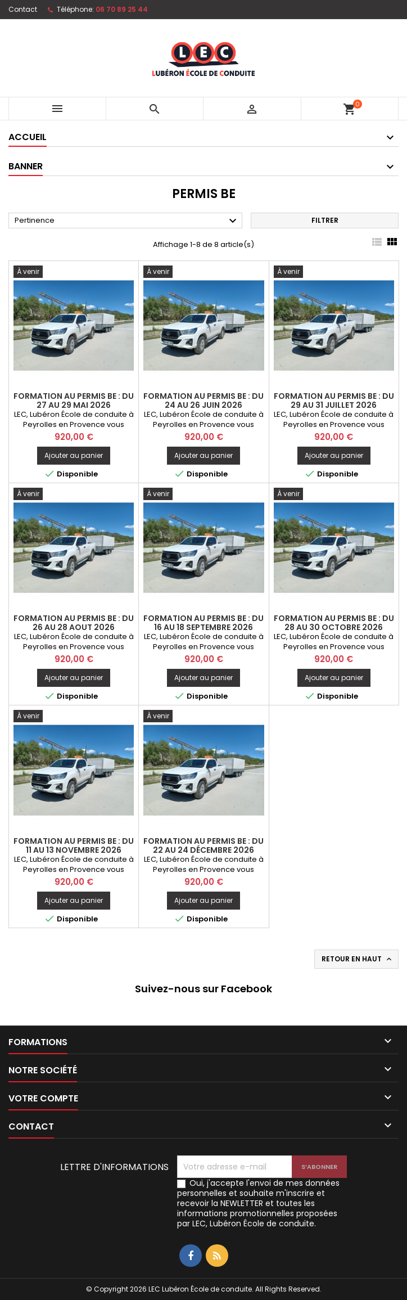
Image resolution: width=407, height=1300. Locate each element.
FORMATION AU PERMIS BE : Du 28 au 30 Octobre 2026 (334, 623)
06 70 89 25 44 (122, 9)
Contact (22, 9)
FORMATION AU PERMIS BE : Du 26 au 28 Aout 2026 (73, 623)
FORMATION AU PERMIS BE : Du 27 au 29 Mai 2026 (73, 400)
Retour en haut (358, 959)
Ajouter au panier (73, 455)
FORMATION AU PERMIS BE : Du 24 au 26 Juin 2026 (203, 400)
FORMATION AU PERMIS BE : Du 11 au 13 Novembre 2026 (73, 845)
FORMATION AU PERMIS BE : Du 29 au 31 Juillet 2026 (334, 400)
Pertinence (127, 221)
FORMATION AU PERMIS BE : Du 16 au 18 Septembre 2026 (203, 623)
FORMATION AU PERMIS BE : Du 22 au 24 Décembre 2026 (203, 845)
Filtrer (324, 220)
